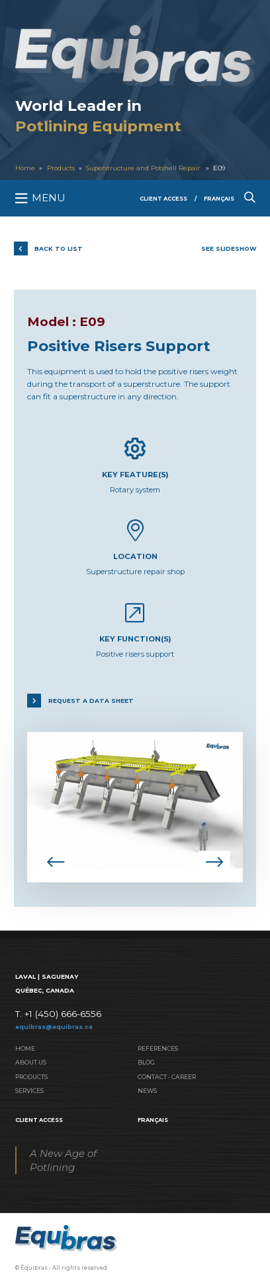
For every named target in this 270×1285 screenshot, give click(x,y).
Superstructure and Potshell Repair (144, 168)
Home (25, 168)
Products (61, 168)
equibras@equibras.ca (54, 1026)
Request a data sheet (91, 700)
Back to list (58, 248)
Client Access (163, 198)
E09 (219, 168)
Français (219, 198)
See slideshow (228, 248)
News (147, 1090)
